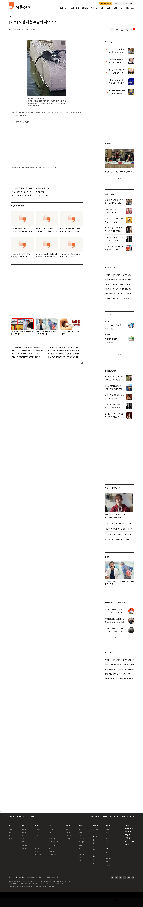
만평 (94, 849)
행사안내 (11, 816)
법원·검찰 (24, 832)
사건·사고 (24, 829)
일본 (50, 836)
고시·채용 (68, 839)
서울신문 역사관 (129, 829)
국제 (77, 8)
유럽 (50, 848)
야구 (107, 829)
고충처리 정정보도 (129, 841)
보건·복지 (24, 848)
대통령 (10, 829)
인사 (94, 860)
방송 (107, 852)
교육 (23, 839)
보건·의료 (24, 845)
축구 (107, 832)
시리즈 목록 (96, 829)
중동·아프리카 (52, 839)
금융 (36, 836)
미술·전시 (81, 836)
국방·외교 (11, 839)
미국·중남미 (52, 845)
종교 (80, 845)
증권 (36, 845)
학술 (80, 832)
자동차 (37, 839)
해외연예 (108, 859)
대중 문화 (81, 842)
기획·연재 (99, 8)
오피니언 (108, 8)
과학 (23, 842)
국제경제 (51, 829)
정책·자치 (85, 8)
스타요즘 (108, 865)
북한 (10, 836)
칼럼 (94, 843)
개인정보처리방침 (20, 877)
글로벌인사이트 (53, 854)
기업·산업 (37, 829)
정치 (61, 8)
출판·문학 (81, 839)
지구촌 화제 (52, 851)
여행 (80, 848)
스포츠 (121, 8)
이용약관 (11, 877)
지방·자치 (68, 832)
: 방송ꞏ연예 (112, 487)
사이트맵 (127, 844)
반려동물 (81, 854)
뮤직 (107, 862)
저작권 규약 (128, 838)
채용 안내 (31, 816)
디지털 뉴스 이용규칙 (52, 877)
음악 (80, 829)
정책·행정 (68, 829)
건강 (80, 851)
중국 (50, 832)
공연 (80, 861)
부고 (94, 866)
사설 (94, 840)
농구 (107, 839)
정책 (36, 851)
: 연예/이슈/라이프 (115, 602)
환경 (23, 836)
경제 (72, 8)
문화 (92, 8)
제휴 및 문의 (21, 816)
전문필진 (95, 846)
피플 (115, 8)
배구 (107, 842)
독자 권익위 (128, 832)
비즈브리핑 (38, 854)
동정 (94, 863)
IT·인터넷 (37, 848)
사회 (66, 8)
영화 (80, 858)
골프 (107, 836)
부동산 (37, 832)
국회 (10, 832)
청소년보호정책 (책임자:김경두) (35, 877)
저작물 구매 (128, 835)
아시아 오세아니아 (53, 842)
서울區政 (68, 836)
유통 (36, 842)
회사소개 (127, 825)
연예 (127, 8)
